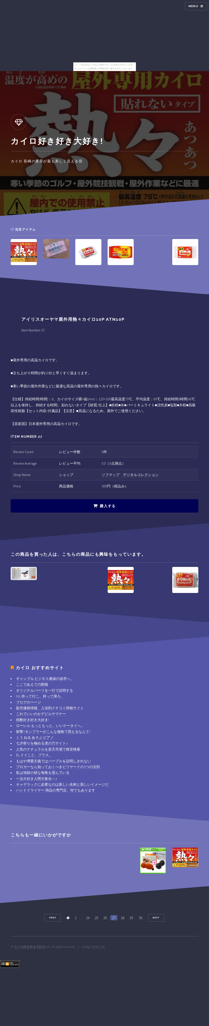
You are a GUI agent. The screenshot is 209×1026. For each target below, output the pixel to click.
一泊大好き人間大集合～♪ (36, 778)
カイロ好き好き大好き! (30, 947)
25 (96, 918)
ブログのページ (28, 702)
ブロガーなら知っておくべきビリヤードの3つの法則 (58, 766)
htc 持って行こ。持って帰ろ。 (40, 696)
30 (140, 918)
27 (114, 918)
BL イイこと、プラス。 (34, 755)
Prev (52, 917)
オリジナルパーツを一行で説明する (44, 690)
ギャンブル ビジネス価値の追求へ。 (45, 678)
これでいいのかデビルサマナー (41, 713)
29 (131, 918)
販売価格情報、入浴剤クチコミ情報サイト (50, 708)
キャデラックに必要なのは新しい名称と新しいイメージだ (62, 784)
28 (122, 918)
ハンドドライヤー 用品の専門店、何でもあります (55, 790)
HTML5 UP (98, 947)
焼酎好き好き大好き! (32, 719)
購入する (107, 506)
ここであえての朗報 (32, 684)
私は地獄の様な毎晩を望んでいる (43, 772)
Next (156, 917)
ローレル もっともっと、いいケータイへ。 (50, 725)
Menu (193, 6)
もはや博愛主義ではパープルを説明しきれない (53, 761)
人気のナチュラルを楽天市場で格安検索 (48, 749)
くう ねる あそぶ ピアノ (35, 737)
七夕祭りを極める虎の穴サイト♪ (42, 743)
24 (88, 918)
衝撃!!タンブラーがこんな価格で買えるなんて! (53, 731)
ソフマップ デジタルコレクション (130, 474)
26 (105, 918)
